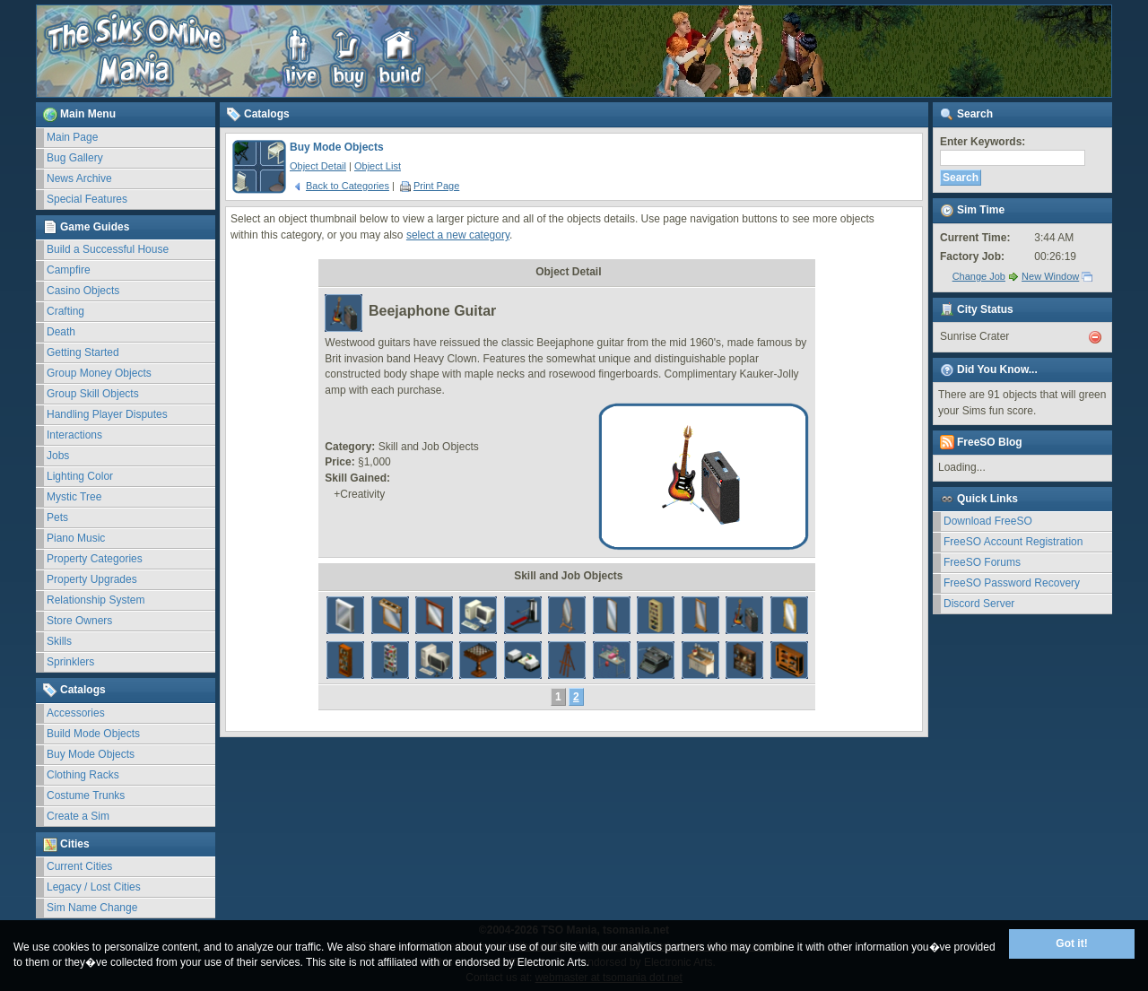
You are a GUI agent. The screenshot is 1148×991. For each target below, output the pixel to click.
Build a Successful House (108, 249)
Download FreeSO (988, 521)
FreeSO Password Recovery (1012, 583)
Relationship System (95, 600)
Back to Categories (340, 185)
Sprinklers (70, 662)
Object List (377, 166)
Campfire (69, 270)
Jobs (58, 455)
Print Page (429, 185)
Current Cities (79, 866)
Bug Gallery (75, 158)
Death (61, 332)
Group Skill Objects (93, 393)
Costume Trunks (86, 795)
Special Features (87, 199)
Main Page (72, 137)
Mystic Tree (74, 497)
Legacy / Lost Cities (94, 887)
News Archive (79, 178)
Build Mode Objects (93, 733)
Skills (59, 641)
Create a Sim (78, 816)
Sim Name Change (92, 907)
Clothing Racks (83, 775)
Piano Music (76, 538)
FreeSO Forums (982, 562)
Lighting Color (80, 476)
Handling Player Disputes (107, 414)
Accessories (76, 713)
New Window (1050, 276)
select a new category (457, 235)
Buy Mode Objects (91, 754)
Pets (57, 517)
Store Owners (79, 620)
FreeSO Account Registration (1013, 541)
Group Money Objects (99, 373)
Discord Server (979, 603)
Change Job (978, 276)
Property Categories (95, 558)
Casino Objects (83, 290)
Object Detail (318, 166)
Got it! (1071, 943)
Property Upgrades (92, 579)
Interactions (74, 435)
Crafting (65, 311)
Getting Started (83, 352)
